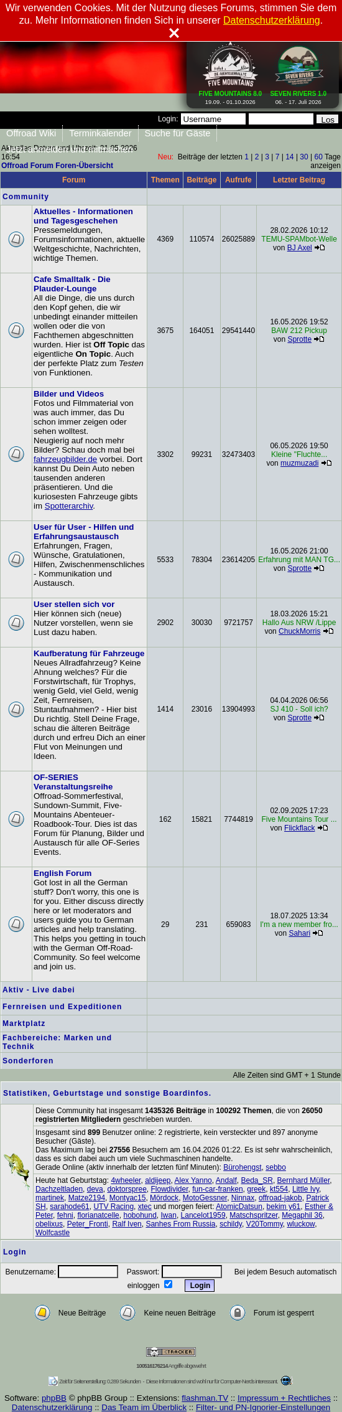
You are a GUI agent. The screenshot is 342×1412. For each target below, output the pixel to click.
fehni (65, 1215)
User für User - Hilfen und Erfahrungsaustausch (84, 531)
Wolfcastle (52, 1232)
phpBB (54, 1398)
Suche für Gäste (178, 133)
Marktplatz (23, 1023)
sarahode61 (69, 1206)
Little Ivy (305, 1189)
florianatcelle (98, 1215)
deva (95, 1189)
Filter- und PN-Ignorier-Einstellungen (263, 1407)
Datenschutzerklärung (52, 1407)
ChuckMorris (299, 631)
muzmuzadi (299, 463)
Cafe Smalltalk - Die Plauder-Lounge (72, 284)
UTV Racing (113, 1206)
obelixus (49, 1224)
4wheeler (126, 1180)
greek (256, 1189)
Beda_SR (257, 1180)
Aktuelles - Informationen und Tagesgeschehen (83, 216)
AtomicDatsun (239, 1206)
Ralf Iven (126, 1224)
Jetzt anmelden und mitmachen (69, 149)
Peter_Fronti (87, 1224)
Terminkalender (100, 133)
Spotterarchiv (69, 506)
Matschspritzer (253, 1215)
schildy (231, 1224)
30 (304, 157)
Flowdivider (169, 1189)
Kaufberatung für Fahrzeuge (89, 653)
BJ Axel (299, 247)
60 (319, 157)
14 (289, 157)
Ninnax (242, 1197)
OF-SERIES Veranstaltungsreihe (73, 782)
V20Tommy (264, 1224)
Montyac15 (127, 1197)
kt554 (279, 1189)
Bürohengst (242, 1167)
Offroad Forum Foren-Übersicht (57, 165)
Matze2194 (86, 1197)
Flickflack (299, 828)
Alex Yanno (193, 1180)
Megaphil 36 (302, 1215)
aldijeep (157, 1180)
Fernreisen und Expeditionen (62, 1006)
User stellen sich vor (74, 604)
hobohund (139, 1215)
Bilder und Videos (69, 393)
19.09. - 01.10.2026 (230, 95)
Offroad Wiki (31, 133)
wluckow (301, 1224)
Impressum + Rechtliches (284, 1398)
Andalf (226, 1180)
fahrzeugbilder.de (65, 459)
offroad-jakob (280, 1197)
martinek (49, 1197)
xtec (145, 1206)
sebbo (276, 1167)
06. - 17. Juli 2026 (298, 95)
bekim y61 (284, 1206)
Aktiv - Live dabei (38, 990)
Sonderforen (27, 1061)
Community (25, 196)
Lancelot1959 (203, 1215)
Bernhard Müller (303, 1180)
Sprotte (299, 339)
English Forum (62, 873)
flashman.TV (205, 1398)
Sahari (299, 933)
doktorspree (126, 1189)
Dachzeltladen (59, 1189)
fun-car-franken (217, 1189)
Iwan (169, 1215)
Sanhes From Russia (180, 1224)
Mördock (164, 1197)
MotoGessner (205, 1197)
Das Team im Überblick (144, 1407)
